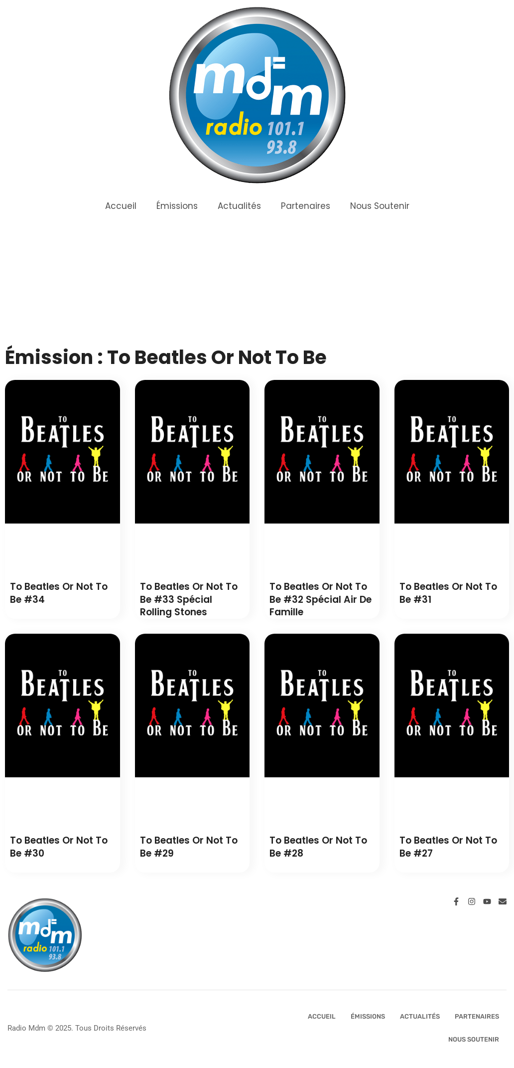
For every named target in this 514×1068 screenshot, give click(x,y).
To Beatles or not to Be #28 (318, 847)
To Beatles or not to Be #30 (59, 847)
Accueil (120, 206)
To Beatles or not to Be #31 (448, 593)
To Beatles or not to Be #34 (59, 593)
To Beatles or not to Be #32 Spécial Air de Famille (320, 599)
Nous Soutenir (379, 206)
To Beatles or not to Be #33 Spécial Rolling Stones (189, 599)
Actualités (239, 206)
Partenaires (305, 206)
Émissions (177, 206)
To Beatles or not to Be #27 (448, 847)
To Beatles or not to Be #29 (189, 847)
